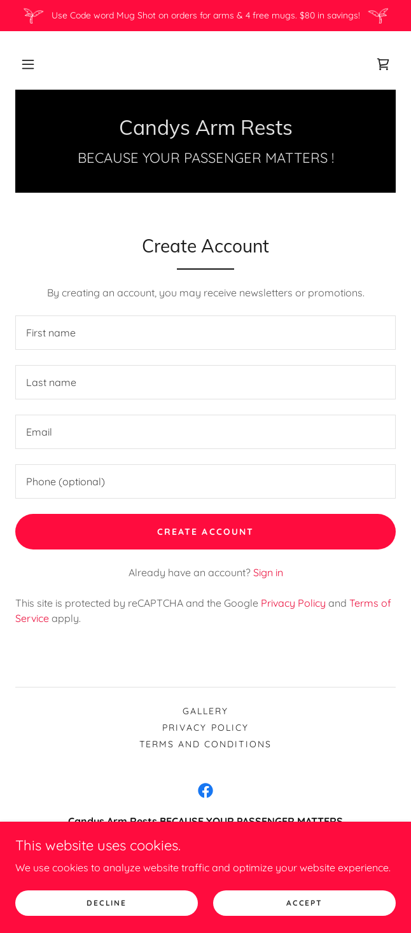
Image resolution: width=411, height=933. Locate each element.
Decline (106, 903)
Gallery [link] (205, 711)
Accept (304, 903)
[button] (28, 64)
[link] (383, 64)
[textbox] (205, 332)
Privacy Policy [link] (293, 603)
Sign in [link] (268, 572)
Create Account (205, 531)
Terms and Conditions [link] (205, 744)
